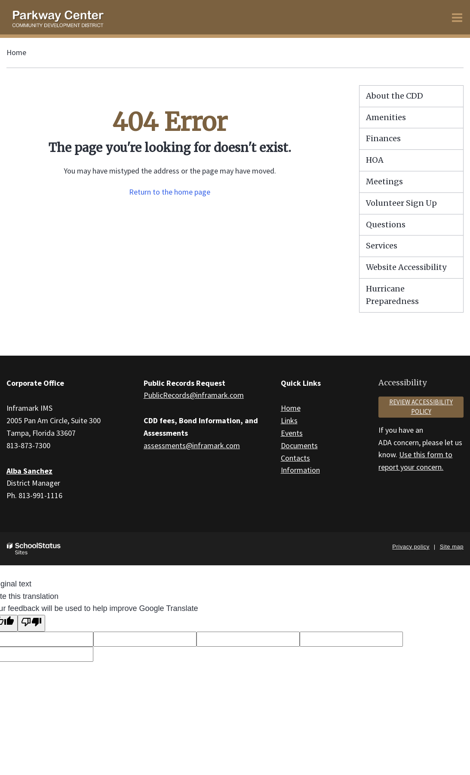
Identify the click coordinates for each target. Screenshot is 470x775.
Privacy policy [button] (410, 546)
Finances (383, 138)
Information (300, 470)
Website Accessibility (406, 267)
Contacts (295, 458)
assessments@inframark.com (192, 445)
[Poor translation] (31, 623)
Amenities (386, 117)
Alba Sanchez (29, 471)
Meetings (384, 181)
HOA (375, 160)
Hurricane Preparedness (392, 295)
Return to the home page (169, 192)
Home (16, 52)
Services (381, 246)
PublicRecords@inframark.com (194, 395)
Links (289, 420)
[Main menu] (457, 17)
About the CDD (394, 96)
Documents (299, 445)
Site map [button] (452, 546)
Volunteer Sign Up (401, 203)
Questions (385, 224)
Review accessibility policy (421, 407)
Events (292, 433)
